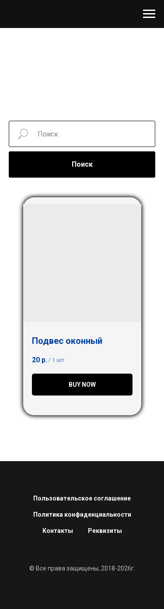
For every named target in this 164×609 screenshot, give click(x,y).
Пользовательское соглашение (82, 498)
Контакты (57, 530)
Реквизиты (105, 530)
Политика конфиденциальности (82, 514)
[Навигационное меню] (149, 14)
